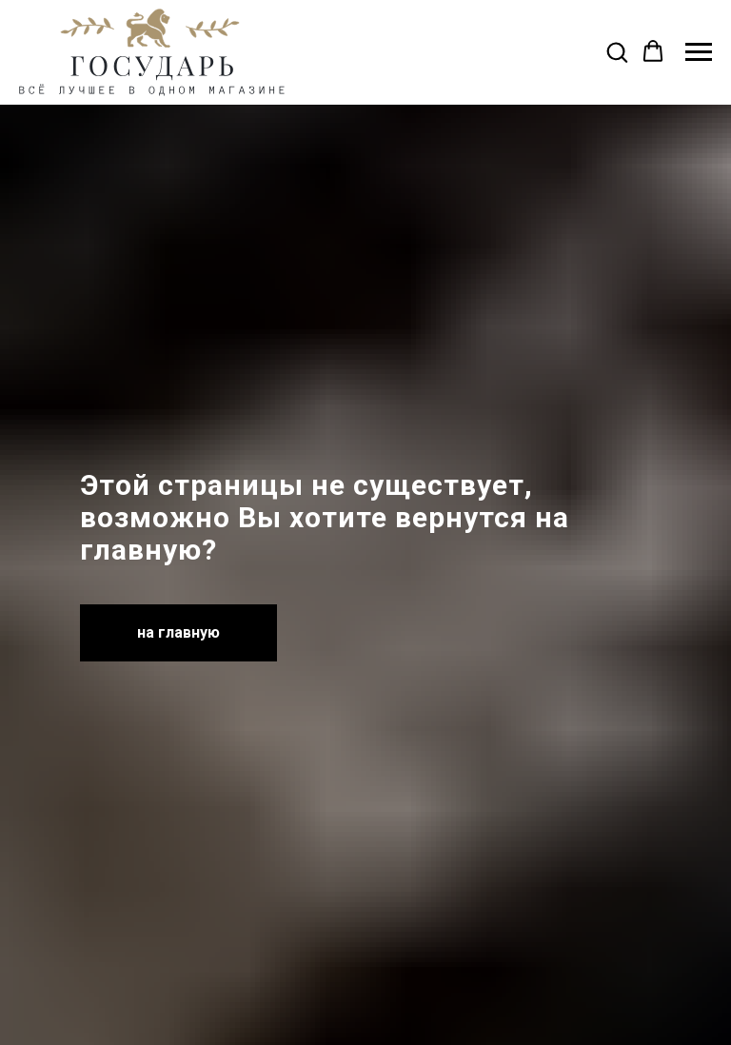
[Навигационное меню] (698, 52)
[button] (616, 51)
